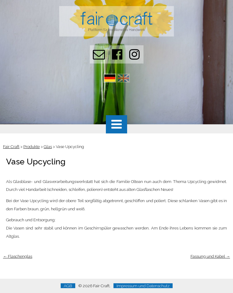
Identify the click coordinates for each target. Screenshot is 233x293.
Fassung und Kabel (210, 256)
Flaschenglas (17, 256)
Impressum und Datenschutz (143, 285)
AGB (68, 285)
